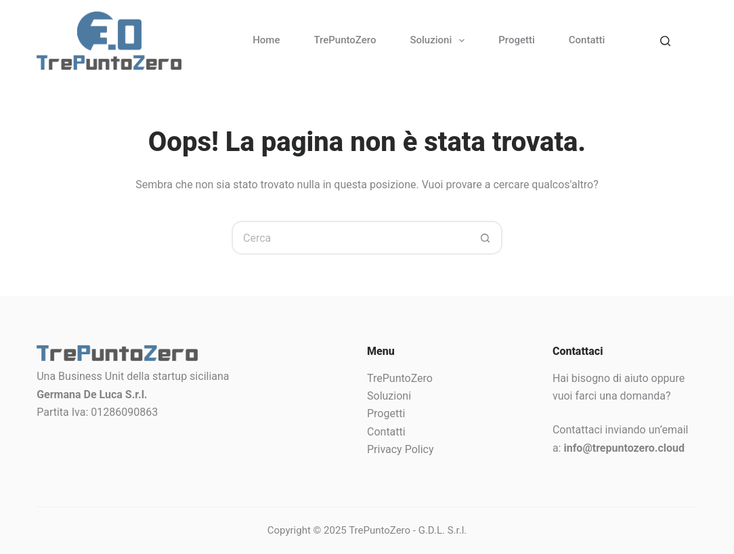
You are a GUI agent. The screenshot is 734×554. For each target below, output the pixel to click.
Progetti (516, 40)
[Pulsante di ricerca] (485, 238)
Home (266, 40)
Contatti (587, 40)
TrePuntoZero (345, 40)
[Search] (665, 41)
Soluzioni (440, 41)
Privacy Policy (400, 449)
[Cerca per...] (350, 238)
